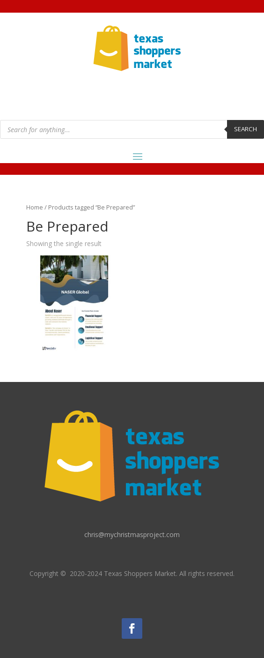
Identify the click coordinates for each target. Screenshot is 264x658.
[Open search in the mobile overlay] (132, 129)
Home (34, 207)
